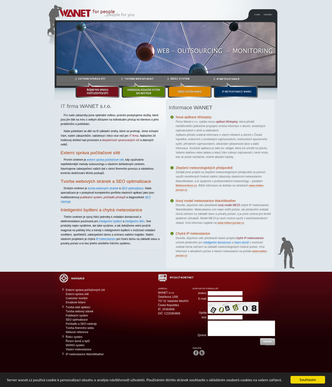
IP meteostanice (106, 239)
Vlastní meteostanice (78, 349)
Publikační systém (77, 315)
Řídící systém (74, 337)
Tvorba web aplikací (78, 307)
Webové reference (77, 332)
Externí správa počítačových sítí (85, 290)
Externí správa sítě (77, 294)
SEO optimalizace (77, 319)
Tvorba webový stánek (79, 311)
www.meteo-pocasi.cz (230, 223)
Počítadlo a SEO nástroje (81, 323)
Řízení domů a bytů (78, 341)
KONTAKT (268, 15)
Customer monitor (77, 298)
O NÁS (257, 15)
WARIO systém (75, 345)
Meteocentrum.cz (186, 185)
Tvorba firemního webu (80, 328)
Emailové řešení (76, 302)
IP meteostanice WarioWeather (85, 354)
